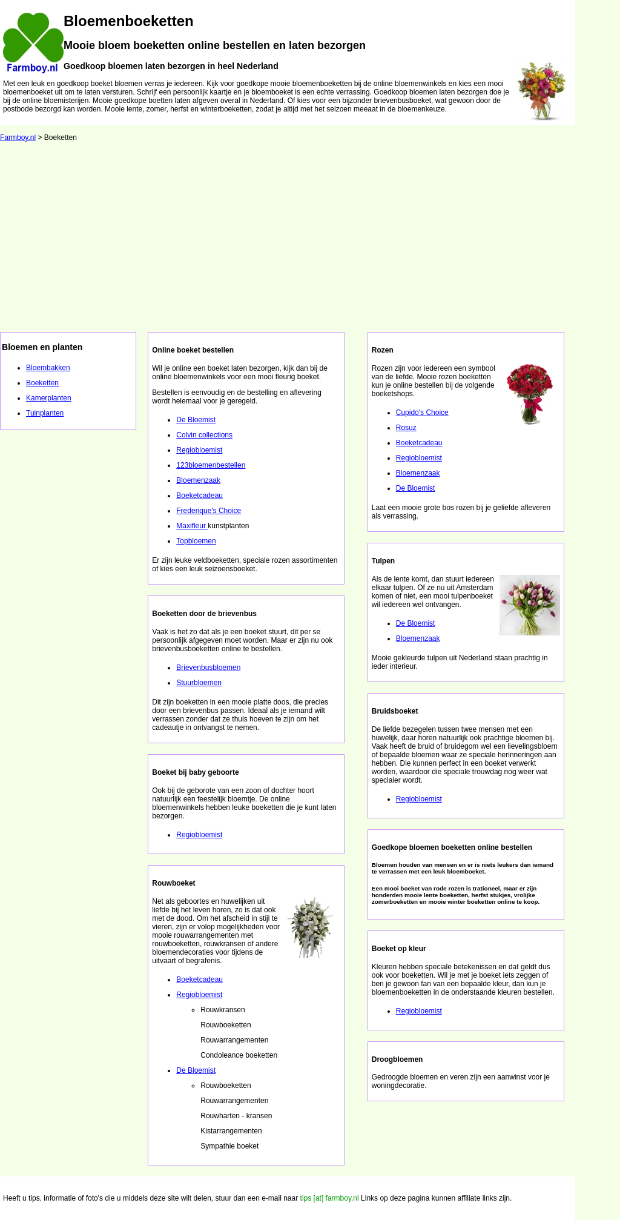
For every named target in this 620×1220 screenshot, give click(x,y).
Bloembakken (48, 367)
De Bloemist (196, 420)
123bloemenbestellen (210, 465)
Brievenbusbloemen (208, 667)
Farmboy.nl (18, 137)
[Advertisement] (310, 241)
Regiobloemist (199, 450)
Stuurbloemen (199, 682)
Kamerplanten (48, 398)
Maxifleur (192, 526)
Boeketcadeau (199, 495)
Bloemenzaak (198, 480)
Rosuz (406, 427)
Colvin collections (204, 435)
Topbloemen (196, 541)
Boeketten (42, 383)
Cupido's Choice (422, 412)
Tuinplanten (45, 413)
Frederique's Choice (208, 510)
